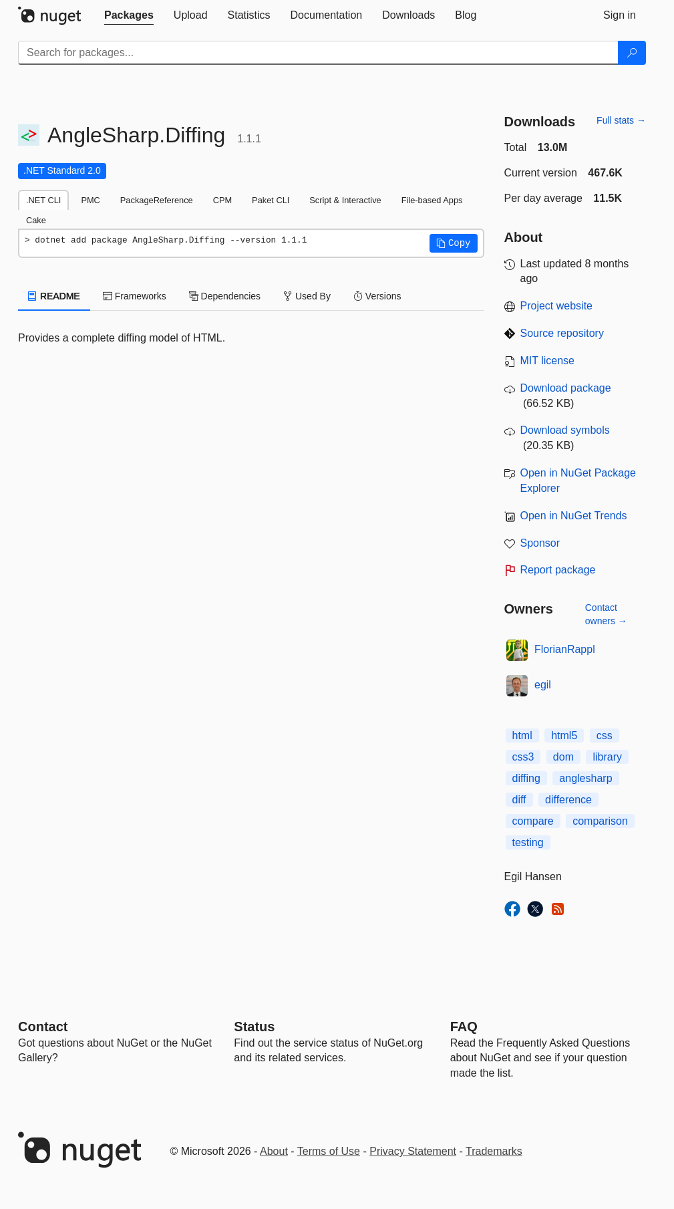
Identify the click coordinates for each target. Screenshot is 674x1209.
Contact (42, 1026)
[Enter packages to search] (318, 53)
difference (568, 799)
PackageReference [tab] (156, 200)
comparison (600, 821)
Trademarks (494, 1151)
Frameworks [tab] (134, 296)
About (274, 1151)
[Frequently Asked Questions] (464, 1026)
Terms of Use (328, 1151)
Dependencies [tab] (225, 296)
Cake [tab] (36, 220)
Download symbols (565, 430)
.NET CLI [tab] (43, 200)
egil (542, 684)
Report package (558, 569)
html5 (564, 735)
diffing (526, 778)
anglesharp (585, 778)
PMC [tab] (90, 200)
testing (528, 842)
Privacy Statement (412, 1151)
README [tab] (54, 296)
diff (519, 799)
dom (563, 757)
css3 (523, 757)
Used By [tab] (307, 296)
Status (254, 1026)
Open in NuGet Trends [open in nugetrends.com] (573, 515)
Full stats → (621, 120)
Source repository (562, 333)
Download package (565, 388)
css (605, 735)
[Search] (632, 53)
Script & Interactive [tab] (345, 200)
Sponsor (540, 543)
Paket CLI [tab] (270, 200)
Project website (556, 305)
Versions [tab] (377, 296)
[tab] (129, 15)
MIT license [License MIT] (547, 360)
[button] (454, 243)
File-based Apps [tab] (432, 200)
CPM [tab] (222, 200)
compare (533, 821)
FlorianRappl (564, 649)
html (522, 735)
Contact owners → (606, 614)
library (607, 757)
